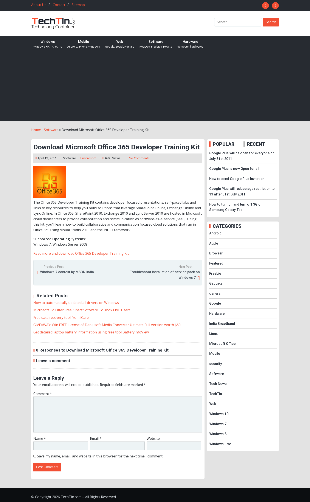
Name (39, 438)
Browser (216, 253)
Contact (59, 4)
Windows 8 (217, 434)
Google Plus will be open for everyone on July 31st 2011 (241, 156)
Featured (216, 263)
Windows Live (220, 444)
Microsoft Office (222, 344)
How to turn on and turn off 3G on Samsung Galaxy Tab (235, 207)
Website (153, 438)
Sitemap (78, 4)
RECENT (256, 144)
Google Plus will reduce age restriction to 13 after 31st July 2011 (242, 191)
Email (95, 438)
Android (215, 233)
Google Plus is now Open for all (234, 169)
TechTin (215, 394)
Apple (213, 243)
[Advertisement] (155, 88)
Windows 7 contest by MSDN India (67, 272)
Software (156, 44)
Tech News (218, 384)
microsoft (89, 158)
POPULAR (223, 144)
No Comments (139, 158)
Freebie (215, 273)
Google (215, 303)
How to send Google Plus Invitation (237, 179)
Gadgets (216, 283)
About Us (38, 4)
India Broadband (222, 324)
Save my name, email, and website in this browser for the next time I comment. (100, 456)
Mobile (83, 44)
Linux (213, 334)
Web (119, 44)
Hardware (190, 44)
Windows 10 (218, 414)
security (215, 364)
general (215, 293)
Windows (47, 44)
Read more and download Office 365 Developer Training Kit (81, 253)
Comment (42, 393)
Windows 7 (217, 424)
